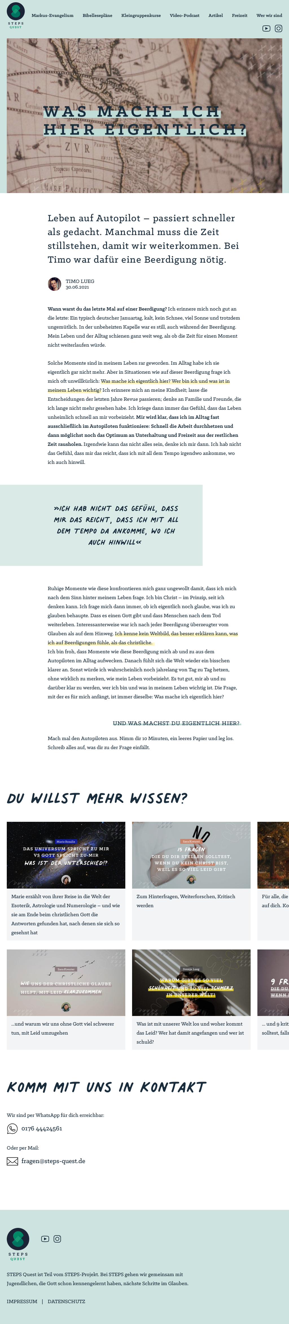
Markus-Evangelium (53, 15)
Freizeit (240, 15)
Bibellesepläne (97, 15)
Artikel (216, 15)
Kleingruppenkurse (141, 15)
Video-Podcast (185, 15)
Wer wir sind (269, 15)
